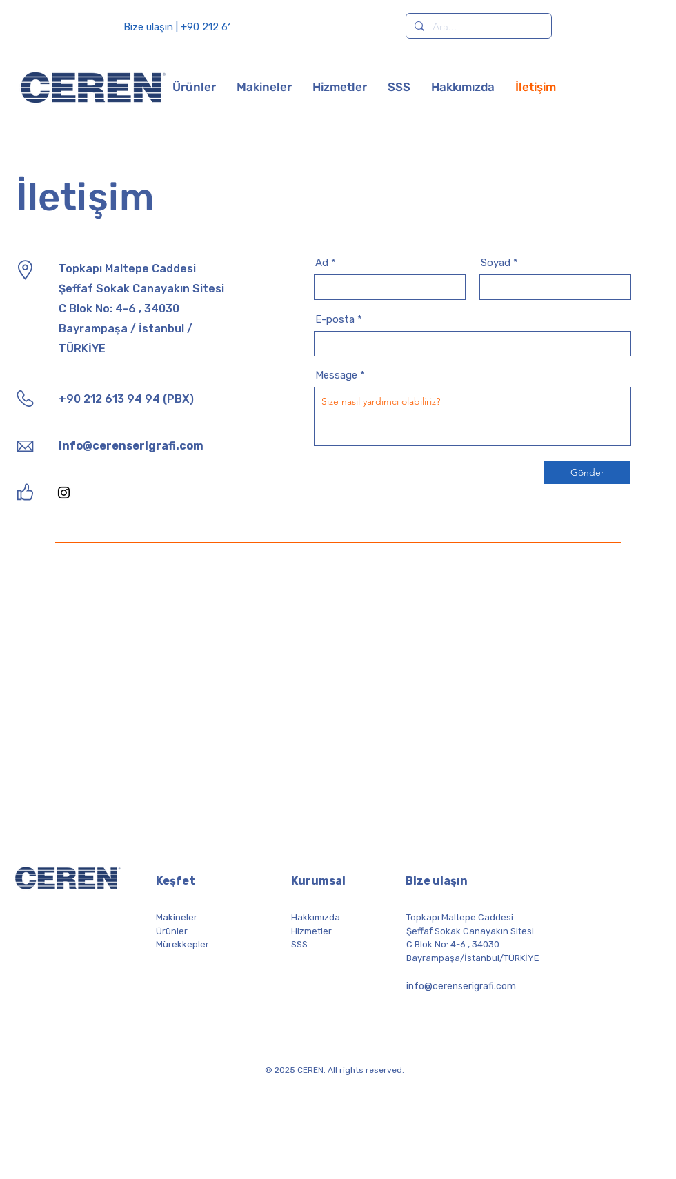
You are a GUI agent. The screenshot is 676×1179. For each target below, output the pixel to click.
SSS (299, 944)
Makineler (176, 917)
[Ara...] (477, 26)
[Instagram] (64, 493)
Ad (321, 263)
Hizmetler (311, 931)
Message (336, 375)
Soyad (495, 263)
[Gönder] (587, 472)
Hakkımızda (315, 917)
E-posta (335, 319)
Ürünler (172, 931)
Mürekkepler (182, 944)
